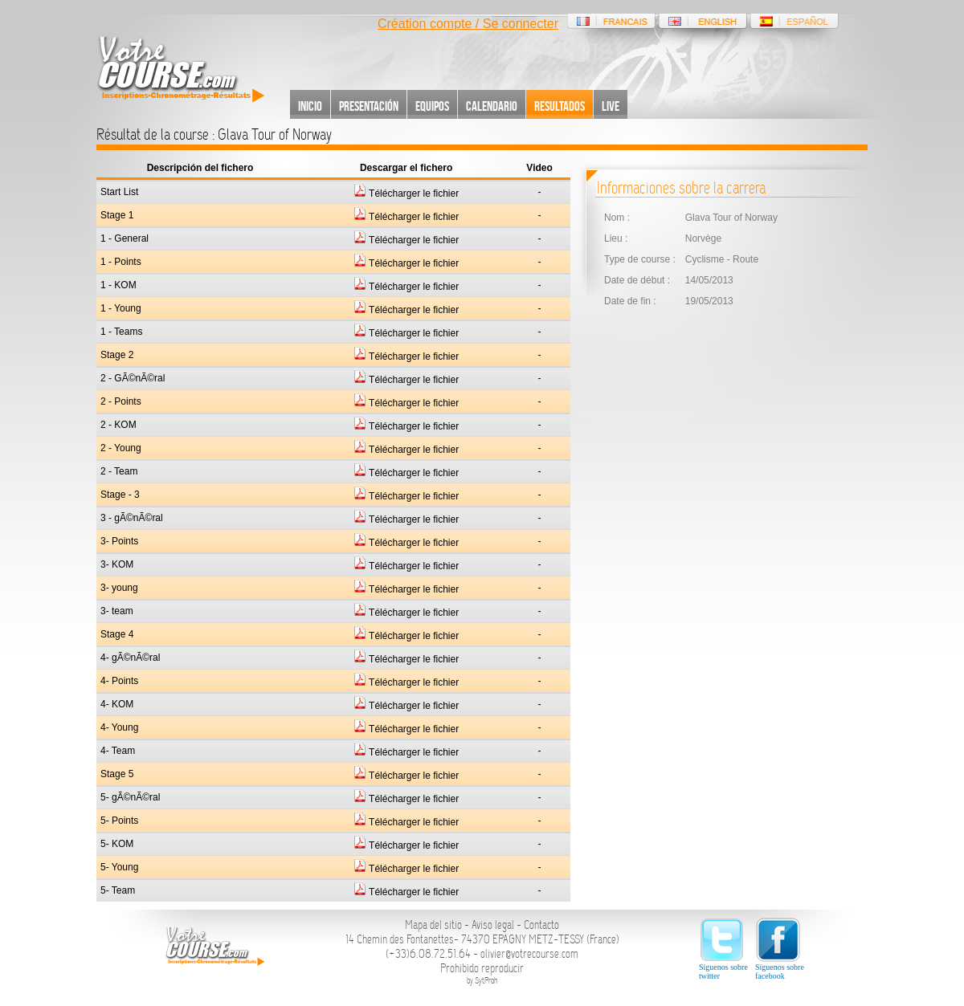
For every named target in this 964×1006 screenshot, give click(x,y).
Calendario (491, 106)
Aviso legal (493, 925)
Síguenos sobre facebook (779, 948)
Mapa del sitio (433, 925)
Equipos (432, 106)
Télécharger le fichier (406, 193)
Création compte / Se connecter (468, 24)
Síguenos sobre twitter (723, 948)
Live (610, 106)
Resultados (559, 106)
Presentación (368, 106)
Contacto (541, 925)
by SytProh (482, 980)
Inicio (310, 106)
